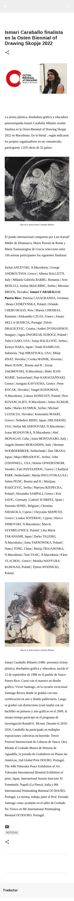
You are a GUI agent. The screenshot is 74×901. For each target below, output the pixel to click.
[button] (7, 52)
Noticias (12, 832)
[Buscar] (68, 6)
